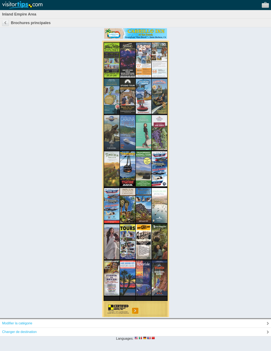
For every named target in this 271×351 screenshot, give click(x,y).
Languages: (125, 338)
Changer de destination (19, 332)
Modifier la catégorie (17, 323)
